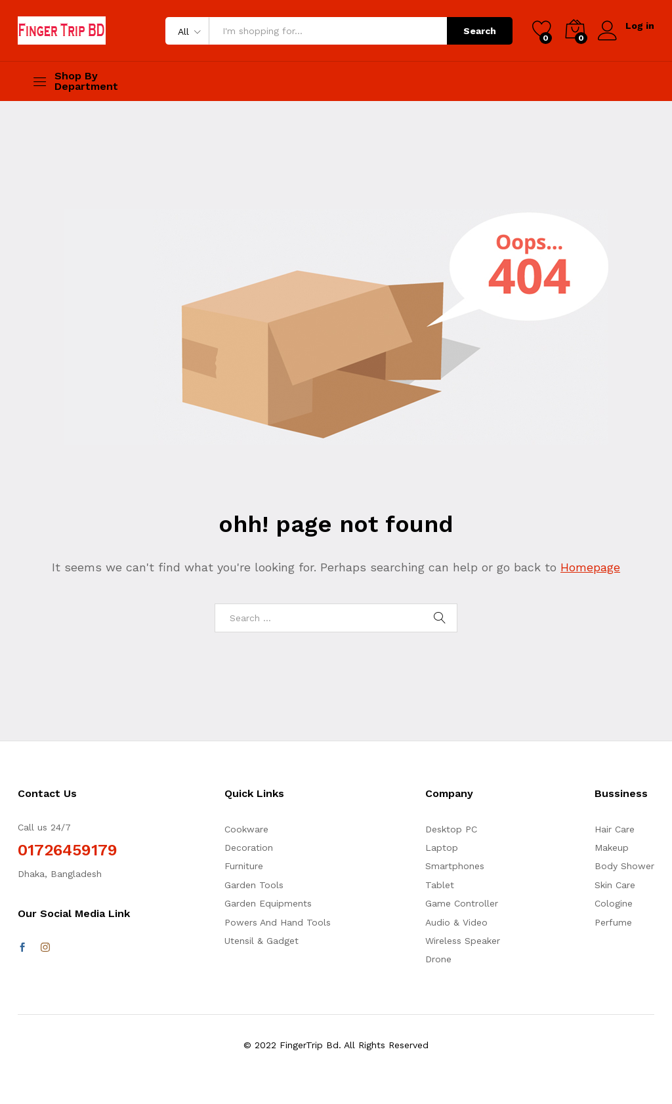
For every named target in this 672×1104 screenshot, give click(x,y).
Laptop (441, 847)
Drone (438, 959)
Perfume (613, 922)
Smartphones (454, 866)
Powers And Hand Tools (277, 922)
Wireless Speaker (462, 940)
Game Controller (461, 903)
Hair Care (615, 829)
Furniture (243, 866)
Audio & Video (456, 922)
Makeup (612, 847)
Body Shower (624, 866)
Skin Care (615, 885)
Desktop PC (451, 829)
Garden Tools (254, 885)
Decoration (248, 847)
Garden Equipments (268, 903)
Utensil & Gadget (261, 940)
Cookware (246, 829)
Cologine (614, 903)
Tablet (439, 885)
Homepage (590, 567)
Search (479, 31)
